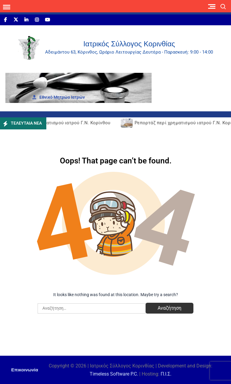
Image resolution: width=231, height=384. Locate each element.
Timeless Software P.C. (114, 374)
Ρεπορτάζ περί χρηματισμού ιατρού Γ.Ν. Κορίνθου (57, 122)
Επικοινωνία (24, 369)
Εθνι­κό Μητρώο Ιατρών (58, 97)
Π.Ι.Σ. (166, 374)
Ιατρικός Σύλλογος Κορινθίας (129, 44)
